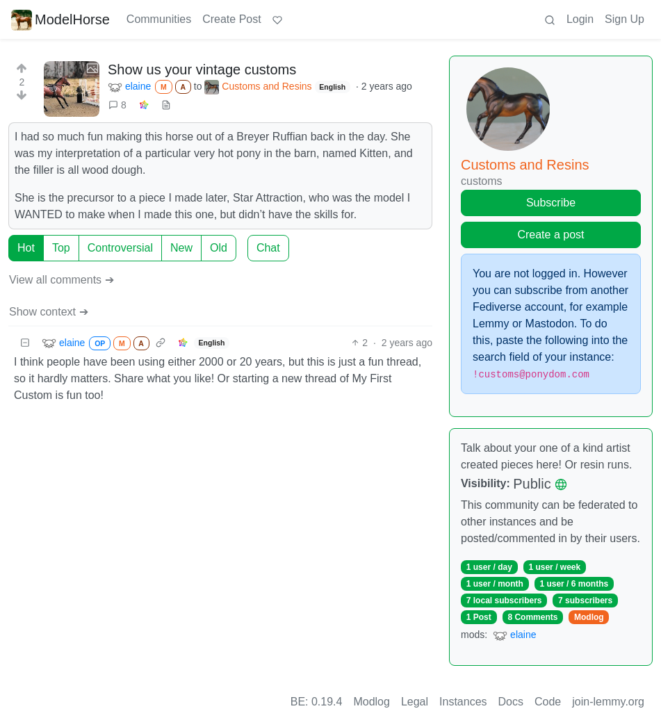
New (181, 248)
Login (580, 19)
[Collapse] (25, 343)
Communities (159, 19)
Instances (463, 702)
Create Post (231, 19)
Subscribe (551, 203)
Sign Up (624, 19)
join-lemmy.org (608, 702)
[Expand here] (71, 89)
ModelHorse (60, 19)
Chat (268, 248)
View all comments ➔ (61, 280)
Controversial (120, 248)
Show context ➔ (48, 312)
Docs (510, 702)
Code (547, 702)
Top (61, 248)
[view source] (166, 105)
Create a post (550, 234)
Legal (414, 702)
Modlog (589, 617)
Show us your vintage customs (202, 69)
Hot (26, 248)
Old (218, 248)
